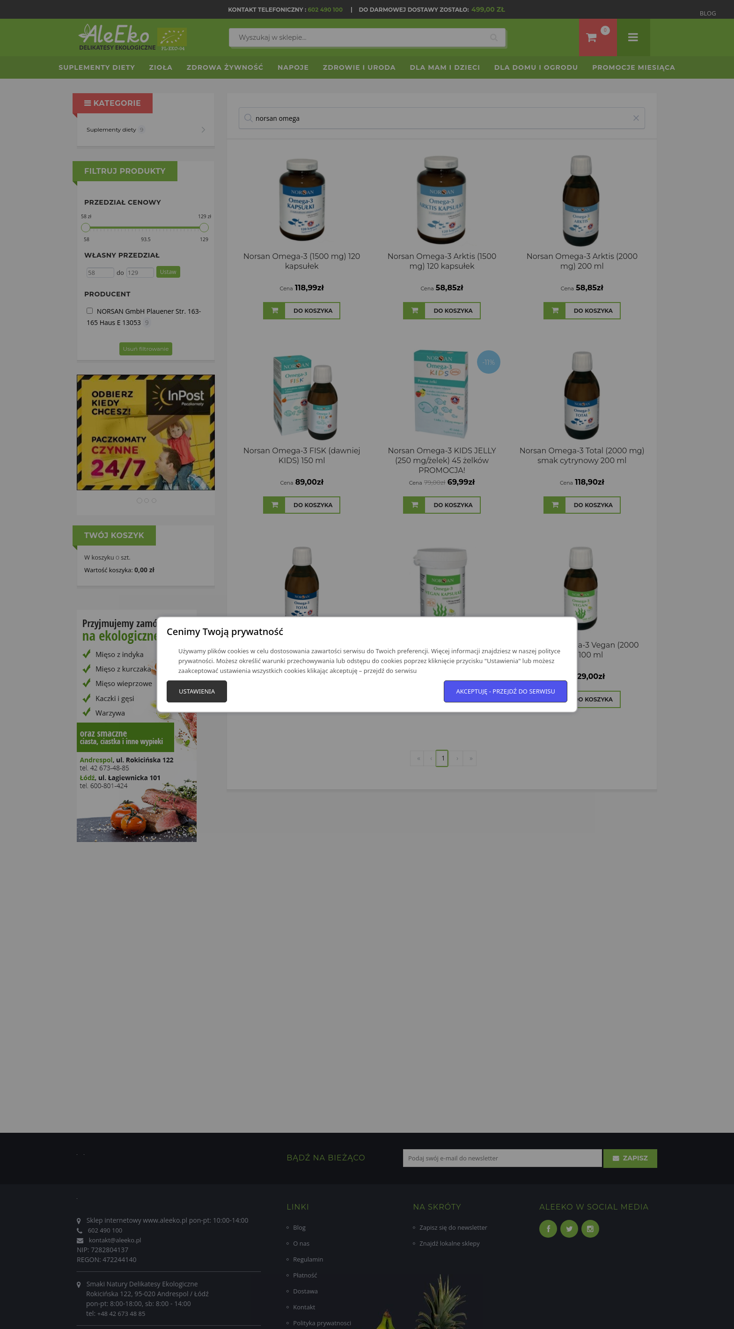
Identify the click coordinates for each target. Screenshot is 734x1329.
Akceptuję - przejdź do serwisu (505, 691)
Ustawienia (197, 691)
